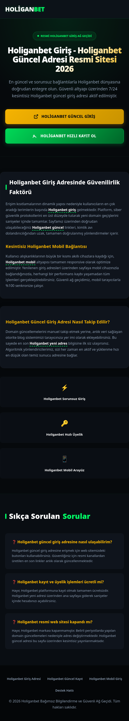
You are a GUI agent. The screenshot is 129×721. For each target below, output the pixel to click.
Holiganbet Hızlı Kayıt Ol (64, 135)
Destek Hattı (64, 690)
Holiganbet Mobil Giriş (105, 679)
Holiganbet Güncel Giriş (64, 116)
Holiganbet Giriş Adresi (24, 679)
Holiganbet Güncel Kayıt (65, 679)
